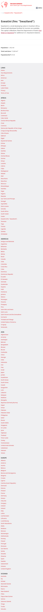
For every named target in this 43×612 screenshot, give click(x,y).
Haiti (2, 289)
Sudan (3, 216)
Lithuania (4, 518)
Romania (3, 546)
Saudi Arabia (5, 423)
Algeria (3, 100)
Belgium (3, 470)
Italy (2, 511)
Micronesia (4, 586)
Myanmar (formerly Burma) (9, 402)
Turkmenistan (5, 443)
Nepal (3, 405)
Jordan (3, 375)
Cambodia (4, 352)
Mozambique (5, 186)
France (3, 493)
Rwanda (3, 196)
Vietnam (3, 450)
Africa (2, 75)
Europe (3, 83)
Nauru (3, 589)
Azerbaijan (4, 339)
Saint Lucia (4, 312)
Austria (3, 465)
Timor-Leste (4, 438)
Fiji (2, 579)
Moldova (3, 528)
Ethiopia (3, 146)
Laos (2, 390)
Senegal (3, 201)
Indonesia (4, 362)
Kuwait (3, 385)
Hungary (3, 503)
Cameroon (4, 115)
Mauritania (4, 178)
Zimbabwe (4, 234)
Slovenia (3, 556)
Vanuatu (3, 609)
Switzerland (4, 564)
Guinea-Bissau (5, 156)
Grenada (3, 282)
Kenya (3, 161)
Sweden (3, 561)
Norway (3, 538)
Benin (2, 105)
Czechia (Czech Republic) (8, 483)
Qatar (2, 418)
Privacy (3, 90)
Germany (4, 496)
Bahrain (3, 342)
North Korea (4, 380)
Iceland (3, 506)
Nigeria (3, 194)
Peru (2, 307)
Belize (3, 251)
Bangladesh (4, 344)
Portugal (3, 543)
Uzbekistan (4, 448)
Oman (3, 407)
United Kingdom (6, 569)
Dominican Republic (7, 274)
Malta (2, 526)
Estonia (3, 488)
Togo (2, 224)
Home (3, 70)
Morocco (3, 183)
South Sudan (5, 214)
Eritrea (3, 143)
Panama (3, 302)
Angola (3, 103)
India (2, 360)
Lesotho (3, 163)
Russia (3, 420)
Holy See (3, 501)
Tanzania (3, 221)
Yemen (3, 453)
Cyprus (3, 480)
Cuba (2, 269)
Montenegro (4, 533)
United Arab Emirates (7, 445)
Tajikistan (4, 433)
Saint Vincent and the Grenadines (11, 314)
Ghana (3, 153)
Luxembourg (5, 521)
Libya (2, 168)
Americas (4, 78)
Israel (2, 370)
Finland (3, 491)
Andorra (3, 463)
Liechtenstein (5, 516)
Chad (2, 123)
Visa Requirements (6, 73)
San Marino (4, 548)
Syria (2, 430)
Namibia (3, 188)
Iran (2, 365)
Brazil (2, 256)
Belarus (3, 468)
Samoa (3, 599)
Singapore (4, 425)
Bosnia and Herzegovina (8, 473)
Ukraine (3, 566)
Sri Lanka (4, 428)
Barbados (4, 249)
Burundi (3, 113)
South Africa (4, 211)
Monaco (3, 531)
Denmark (4, 485)
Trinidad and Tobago (7, 319)
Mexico (3, 297)
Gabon (3, 148)
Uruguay (3, 324)
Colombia (4, 264)
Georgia (3, 357)
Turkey (3, 440)
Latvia (3, 513)
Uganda (3, 229)
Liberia (3, 166)
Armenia (3, 337)
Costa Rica (4, 266)
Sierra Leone (5, 206)
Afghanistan (4, 334)
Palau (2, 594)
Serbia (3, 551)
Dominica (4, 272)
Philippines (4, 415)
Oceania (3, 85)
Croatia (3, 478)
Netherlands (4, 536)
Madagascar (4, 171)
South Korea (4, 382)
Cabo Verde (4, 118)
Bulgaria (3, 475)
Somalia (3, 209)
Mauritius (4, 181)
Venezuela (4, 327)
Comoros (3, 126)
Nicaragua (4, 299)
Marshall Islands (6, 584)
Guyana (3, 287)
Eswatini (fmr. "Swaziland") (13, 13)
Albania (3, 460)
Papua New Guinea (6, 596)
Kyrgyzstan (4, 387)
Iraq (2, 367)
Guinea (3, 158)
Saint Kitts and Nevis (7, 309)
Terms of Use (5, 93)
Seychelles (4, 204)
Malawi (3, 173)
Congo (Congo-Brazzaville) (9, 131)
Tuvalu (3, 606)
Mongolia (4, 400)
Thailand (3, 435)
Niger (2, 191)
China (2, 355)
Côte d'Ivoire (5, 133)
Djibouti (3, 136)
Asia (2, 80)
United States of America (8, 322)
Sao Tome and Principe (8, 199)
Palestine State (5, 413)
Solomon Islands (6, 601)
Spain (2, 559)
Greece (3, 498)
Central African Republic (8, 120)
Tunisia (3, 226)
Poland (3, 541)
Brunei (3, 350)
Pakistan (3, 410)
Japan (2, 372)
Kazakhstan (4, 377)
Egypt (2, 138)
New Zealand (5, 591)
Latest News (4, 88)
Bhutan (3, 347)
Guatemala (4, 284)
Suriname (4, 317)
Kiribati (3, 581)
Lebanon (3, 392)
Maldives (3, 397)
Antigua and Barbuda (7, 241)
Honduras (4, 292)
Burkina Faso (5, 110)
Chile (2, 261)
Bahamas (4, 246)
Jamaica (3, 294)
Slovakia (3, 554)
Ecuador (3, 277)
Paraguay (4, 304)
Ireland (3, 508)
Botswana (4, 108)
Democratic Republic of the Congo (11, 128)
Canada (3, 259)
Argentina (4, 244)
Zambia (3, 231)
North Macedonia (6, 523)
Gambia (3, 151)
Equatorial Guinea (6, 141)
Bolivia (3, 254)
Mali (2, 176)
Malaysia (3, 395)
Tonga (3, 604)
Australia (3, 576)
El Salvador (4, 279)
